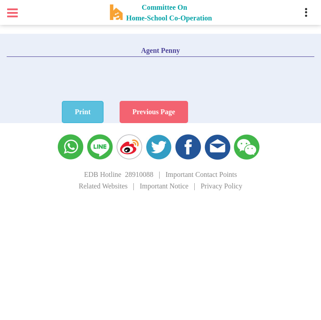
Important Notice (164, 186)
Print (118, 112)
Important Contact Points (201, 174)
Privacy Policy (221, 186)
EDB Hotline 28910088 (118, 174)
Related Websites (103, 186)
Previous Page (189, 112)
